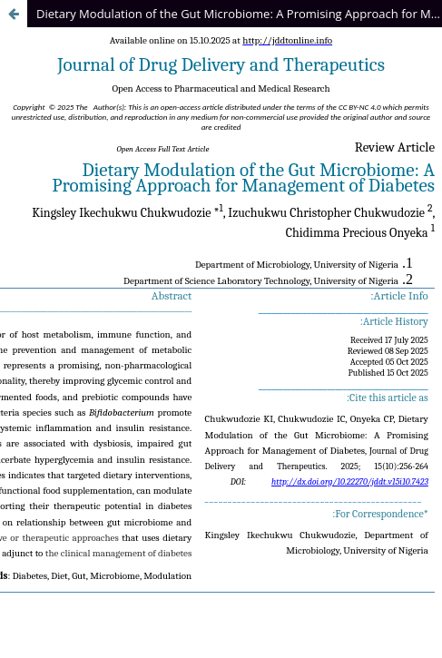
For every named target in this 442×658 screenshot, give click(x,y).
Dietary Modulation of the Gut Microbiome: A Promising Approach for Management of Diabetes (239, 13)
